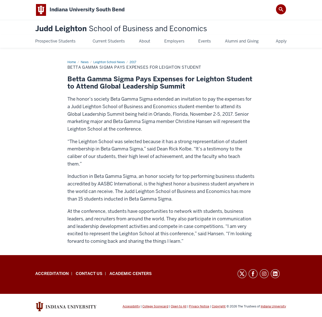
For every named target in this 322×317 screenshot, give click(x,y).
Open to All (178, 306)
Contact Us (89, 273)
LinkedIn (275, 273)
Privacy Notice (199, 306)
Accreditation (52, 273)
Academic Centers (130, 273)
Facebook (253, 273)
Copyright (219, 306)
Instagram (264, 273)
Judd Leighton (121, 29)
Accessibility (131, 306)
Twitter (242, 273)
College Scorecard (155, 306)
